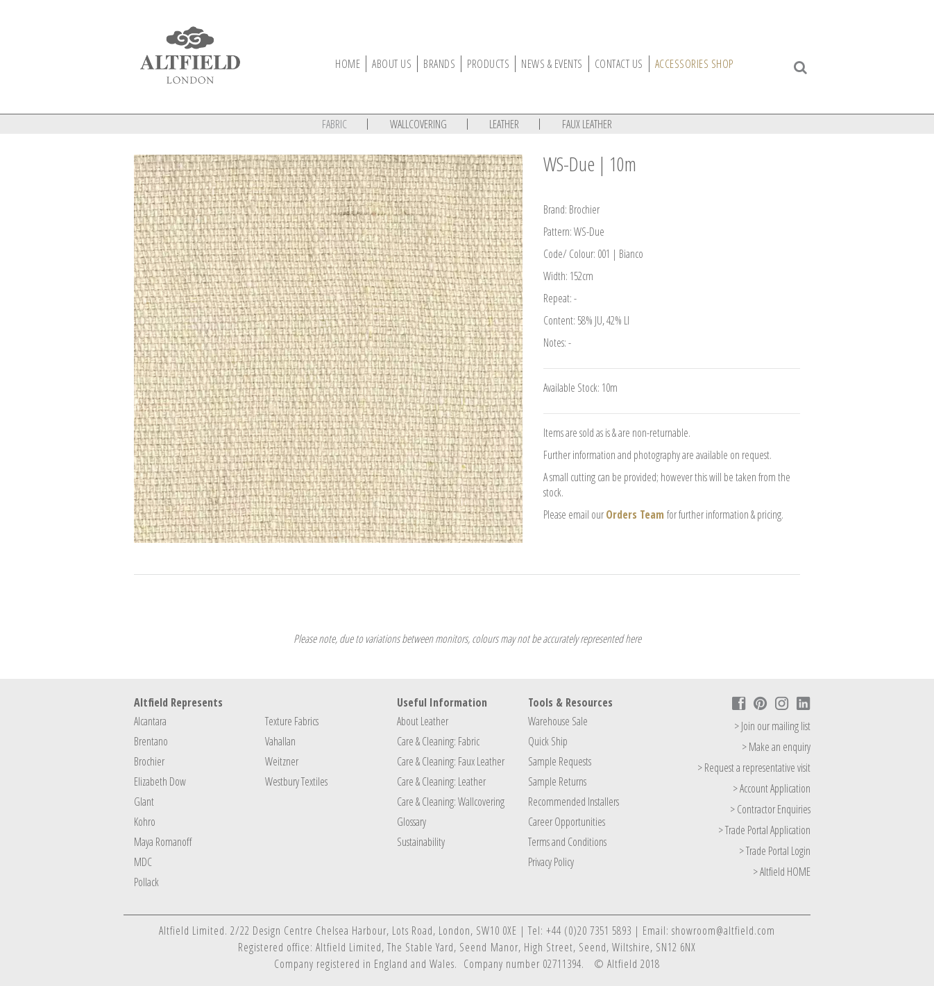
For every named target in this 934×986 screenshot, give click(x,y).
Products (488, 63)
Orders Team (635, 514)
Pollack (146, 882)
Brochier (149, 761)
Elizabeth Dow (160, 781)
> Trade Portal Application (764, 830)
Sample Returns (557, 781)
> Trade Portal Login (774, 850)
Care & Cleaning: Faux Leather (450, 761)
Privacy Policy (551, 862)
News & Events (552, 63)
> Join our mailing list (772, 726)
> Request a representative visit (753, 767)
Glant (144, 801)
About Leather (422, 721)
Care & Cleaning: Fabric (438, 741)
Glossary (411, 821)
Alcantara (150, 721)
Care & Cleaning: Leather (441, 781)
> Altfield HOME (781, 871)
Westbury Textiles (296, 781)
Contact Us (619, 63)
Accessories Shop (694, 63)
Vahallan (280, 741)
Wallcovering (418, 124)
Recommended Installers (573, 801)
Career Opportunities (566, 821)
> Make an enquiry (776, 746)
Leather (504, 124)
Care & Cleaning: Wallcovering (450, 801)
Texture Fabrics (292, 721)
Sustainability (421, 841)
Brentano (151, 741)
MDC (143, 862)
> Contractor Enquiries (770, 809)
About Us (391, 63)
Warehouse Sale (558, 721)
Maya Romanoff (163, 841)
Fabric (334, 124)
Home (347, 63)
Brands (439, 63)
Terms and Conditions (567, 841)
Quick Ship (548, 741)
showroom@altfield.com (723, 930)
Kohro (144, 821)
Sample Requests (559, 761)
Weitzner (281, 761)
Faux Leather (587, 124)
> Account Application (771, 788)
